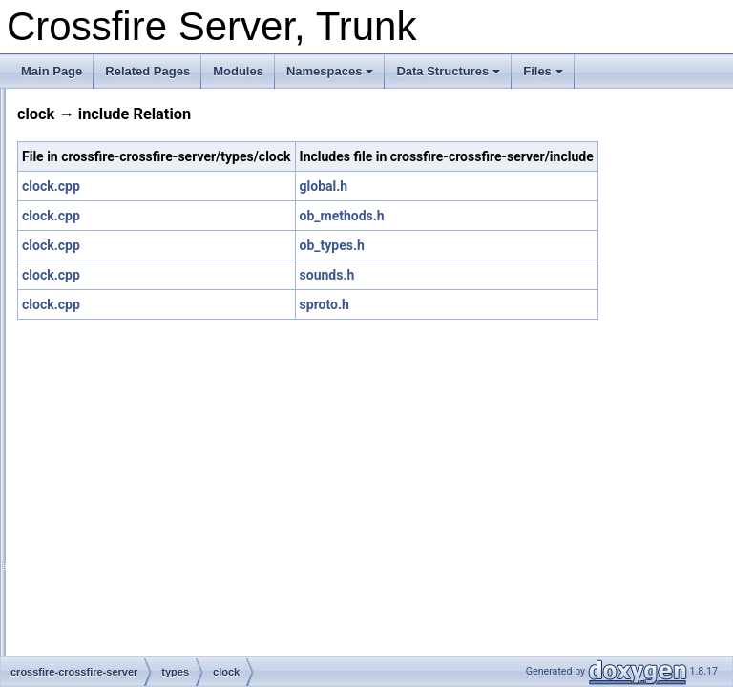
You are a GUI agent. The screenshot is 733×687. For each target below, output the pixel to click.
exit (103, 591)
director (113, 528)
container (117, 423)
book (106, 297)
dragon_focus (128, 549)
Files (543, 71)
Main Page (51, 71)
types (92, 192)
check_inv (119, 360)
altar (104, 213)
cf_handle (118, 339)
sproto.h (514, 325)
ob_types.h (522, 266)
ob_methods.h (532, 236)
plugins (96, 108)
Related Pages (147, 71)
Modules (238, 71)
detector (114, 507)
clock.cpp (290, 207)
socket (95, 171)
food (104, 612)
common (115, 402)
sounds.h (517, 295)
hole (104, 654)
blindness (118, 276)
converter (117, 444)
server (94, 150)
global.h (514, 207)
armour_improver (137, 234)
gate (104, 633)
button (109, 318)
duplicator (118, 570)
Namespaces (330, 71)
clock (106, 381)
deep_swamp (127, 486)
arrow (108, 255)
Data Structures (448, 71)
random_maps (115, 129)
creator (111, 465)
